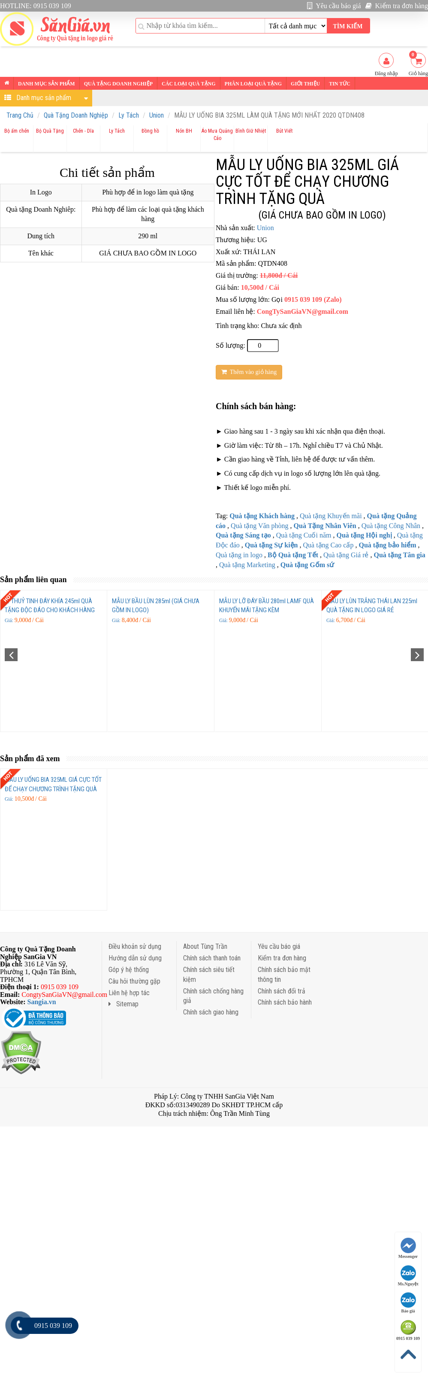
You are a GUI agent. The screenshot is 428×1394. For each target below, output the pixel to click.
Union (156, 115)
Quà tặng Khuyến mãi (331, 515)
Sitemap (124, 1004)
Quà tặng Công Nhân (391, 525)
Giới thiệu (305, 84)
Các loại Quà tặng (188, 84)
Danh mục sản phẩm (46, 84)
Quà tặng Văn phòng (259, 525)
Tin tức (339, 84)
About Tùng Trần (205, 946)
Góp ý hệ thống (129, 970)
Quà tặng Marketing (247, 564)
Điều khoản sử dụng (135, 946)
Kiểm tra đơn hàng (396, 5)
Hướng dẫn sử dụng (135, 958)
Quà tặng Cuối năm (304, 535)
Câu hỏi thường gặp (134, 981)
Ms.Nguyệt (408, 1275)
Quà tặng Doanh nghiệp (118, 84)
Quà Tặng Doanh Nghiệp (76, 115)
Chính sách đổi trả (281, 991)
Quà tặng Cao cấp (328, 545)
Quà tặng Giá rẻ (346, 555)
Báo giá (408, 1302)
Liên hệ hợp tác (129, 993)
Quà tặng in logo (239, 555)
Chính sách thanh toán (212, 958)
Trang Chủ (19, 115)
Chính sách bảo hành (285, 1002)
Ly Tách (128, 115)
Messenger (408, 1248)
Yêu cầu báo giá (334, 5)
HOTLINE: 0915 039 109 (35, 5)
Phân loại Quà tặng (253, 84)
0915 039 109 (408, 1330)
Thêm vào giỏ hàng (249, 372)
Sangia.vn (41, 1001)
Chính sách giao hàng (210, 1012)
